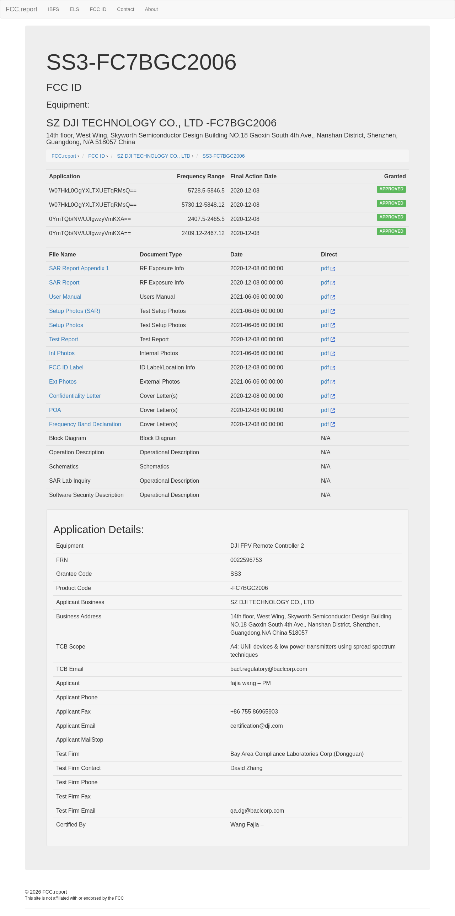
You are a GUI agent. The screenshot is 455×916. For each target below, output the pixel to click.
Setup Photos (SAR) (74, 311)
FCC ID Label (66, 367)
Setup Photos (66, 325)
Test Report (63, 339)
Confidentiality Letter (75, 396)
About (151, 9)
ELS (74, 9)
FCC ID (98, 9)
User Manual (65, 297)
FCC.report (21, 9)
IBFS (53, 9)
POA (55, 410)
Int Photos (62, 353)
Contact (125, 9)
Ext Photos (62, 382)
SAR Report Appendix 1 (79, 268)
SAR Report (64, 283)
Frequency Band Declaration (85, 424)
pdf (328, 268)
